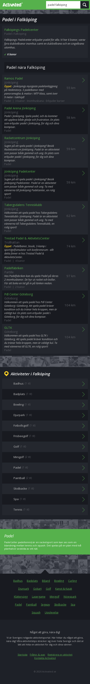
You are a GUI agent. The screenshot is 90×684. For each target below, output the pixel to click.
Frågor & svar (37, 654)
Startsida (22, 654)
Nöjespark (70, 596)
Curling (72, 581)
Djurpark (23, 589)
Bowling (59, 581)
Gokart (37, 589)
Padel (18, 604)
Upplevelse (51, 612)
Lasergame (38, 596)
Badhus (17, 581)
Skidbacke (60, 604)
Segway (45, 604)
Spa (73, 604)
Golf (48, 589)
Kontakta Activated (45, 658)
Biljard (46, 581)
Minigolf (54, 596)
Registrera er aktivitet (60, 654)
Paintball (31, 604)
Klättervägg (21, 596)
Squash (36, 612)
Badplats (32, 581)
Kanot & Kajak (63, 589)
